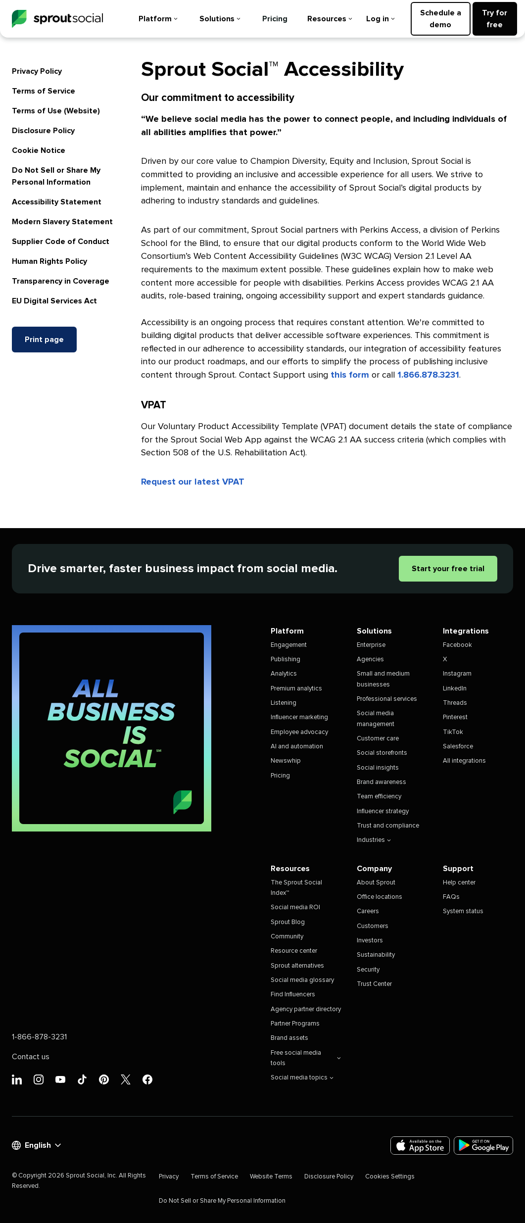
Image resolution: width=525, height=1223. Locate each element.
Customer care (378, 738)
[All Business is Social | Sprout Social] (111, 728)
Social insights (378, 768)
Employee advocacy (299, 732)
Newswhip (286, 761)
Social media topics (302, 1078)
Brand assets (289, 1038)
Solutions (219, 19)
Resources (329, 19)
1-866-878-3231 (39, 1037)
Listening (283, 703)
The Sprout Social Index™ (296, 888)
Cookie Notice (38, 150)
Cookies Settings (390, 1177)
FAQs (451, 897)
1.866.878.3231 (428, 375)
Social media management (375, 718)
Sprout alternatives (297, 966)
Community (287, 936)
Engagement (289, 645)
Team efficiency (379, 796)
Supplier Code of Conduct (60, 241)
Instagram (457, 674)
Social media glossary (302, 980)
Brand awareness (381, 782)
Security (368, 970)
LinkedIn (455, 688)
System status (463, 911)
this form (350, 375)
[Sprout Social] (57, 19)
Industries (374, 840)
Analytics (284, 674)
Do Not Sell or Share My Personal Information (222, 1201)
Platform (158, 19)
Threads (455, 703)
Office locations (379, 897)
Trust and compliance (388, 826)
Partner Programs (295, 1024)
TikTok (453, 732)
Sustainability (376, 955)
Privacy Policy (37, 71)
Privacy (169, 1177)
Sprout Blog (288, 922)
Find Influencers (293, 994)
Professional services (387, 699)
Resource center (294, 951)
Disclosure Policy (43, 131)
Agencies (370, 659)
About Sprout (376, 883)
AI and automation (297, 746)
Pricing (274, 19)
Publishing (285, 659)
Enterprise (371, 645)
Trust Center (374, 984)
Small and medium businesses (383, 679)
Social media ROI (295, 907)
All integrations (464, 761)
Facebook (457, 645)
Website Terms (271, 1177)
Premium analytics (296, 688)
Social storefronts (382, 753)
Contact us (30, 1057)
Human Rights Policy (49, 261)
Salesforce (458, 746)
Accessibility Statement (56, 202)
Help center (459, 883)
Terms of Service (43, 91)
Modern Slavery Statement (62, 222)
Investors (370, 940)
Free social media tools (306, 1058)
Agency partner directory (306, 1009)
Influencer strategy (383, 811)
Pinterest (455, 717)
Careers (368, 911)
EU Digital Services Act (54, 301)
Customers (372, 926)
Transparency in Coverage (60, 281)
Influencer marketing (299, 717)
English (36, 1145)
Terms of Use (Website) (56, 111)
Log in (380, 19)
